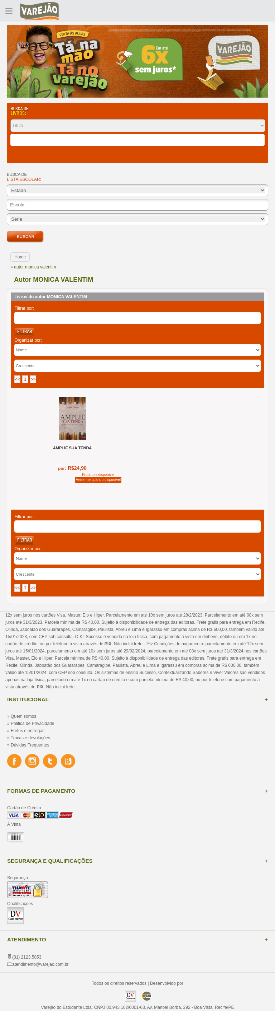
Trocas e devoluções (30, 737)
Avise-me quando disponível (98, 480)
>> (33, 379)
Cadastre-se (251, 11)
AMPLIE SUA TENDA (72, 448)
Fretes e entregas (27, 730)
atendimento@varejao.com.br (40, 964)
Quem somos (23, 716)
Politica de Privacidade (32, 723)
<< (17, 379)
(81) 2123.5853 (26, 957)
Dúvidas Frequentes (30, 745)
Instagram (32, 761)
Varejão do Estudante (39, 11)
